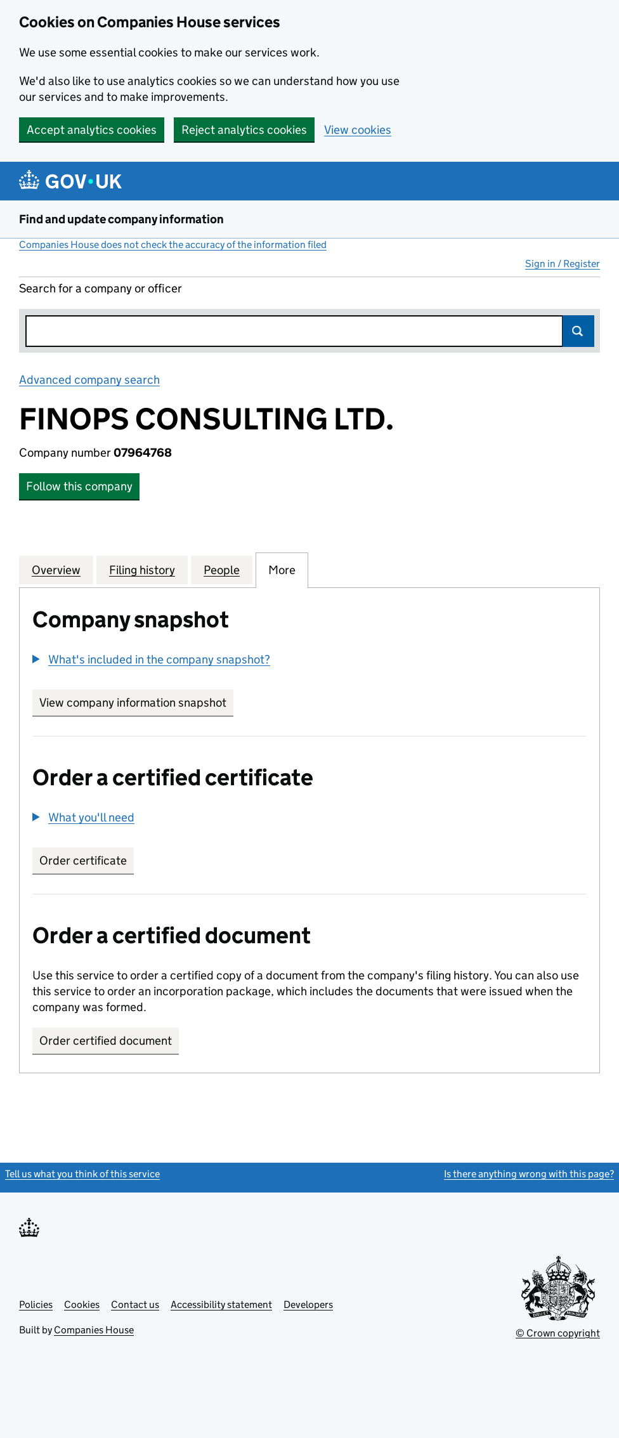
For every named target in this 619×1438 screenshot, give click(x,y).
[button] (151, 659)
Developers (308, 1304)
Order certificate (83, 860)
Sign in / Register (562, 264)
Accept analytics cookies (92, 129)
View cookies (357, 130)
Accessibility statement (221, 1304)
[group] (309, 660)
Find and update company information (121, 219)
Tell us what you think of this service (82, 1174)
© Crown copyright (558, 1333)
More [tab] (282, 569)
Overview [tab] (56, 569)
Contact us (135, 1304)
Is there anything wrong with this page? (529, 1174)
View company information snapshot (136, 702)
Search (578, 331)
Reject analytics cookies (244, 129)
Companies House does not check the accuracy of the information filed (173, 245)
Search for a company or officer (100, 288)
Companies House (94, 1330)
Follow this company (79, 486)
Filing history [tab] (142, 569)
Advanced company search (89, 379)
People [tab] (222, 569)
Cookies (82, 1304)
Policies (36, 1304)
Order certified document (105, 1040)
